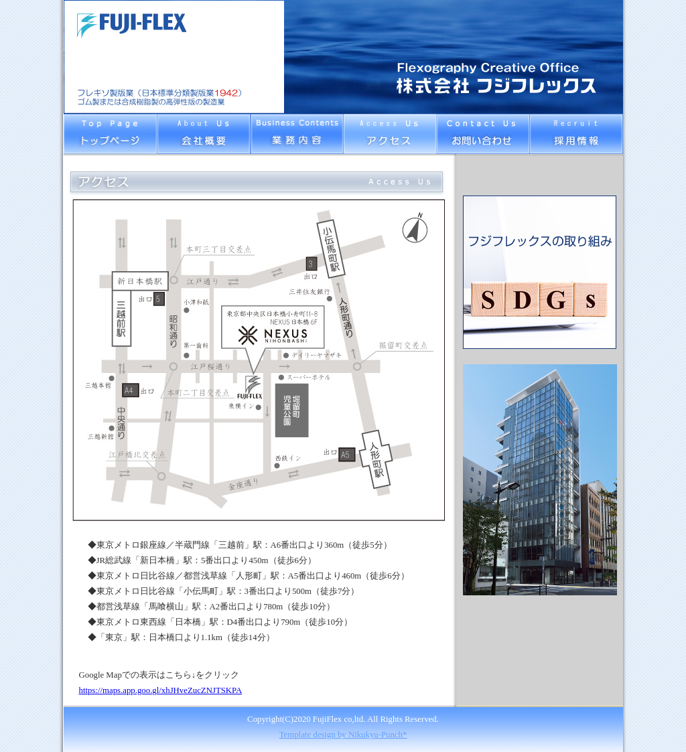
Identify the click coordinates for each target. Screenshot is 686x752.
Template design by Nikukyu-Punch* (343, 734)
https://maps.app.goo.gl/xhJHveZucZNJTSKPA (161, 690)
